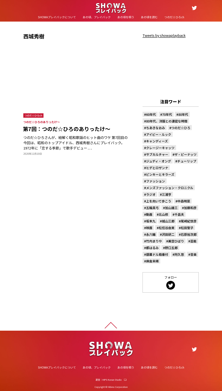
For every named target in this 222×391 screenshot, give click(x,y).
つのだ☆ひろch (174, 17)
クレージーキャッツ (160, 147)
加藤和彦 (190, 207)
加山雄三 (171, 207)
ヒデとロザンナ (157, 167)
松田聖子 (187, 227)
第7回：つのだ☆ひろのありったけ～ (66, 128)
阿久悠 (179, 254)
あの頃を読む (149, 17)
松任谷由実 (166, 227)
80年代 (183, 114)
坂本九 (151, 221)
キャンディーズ (157, 141)
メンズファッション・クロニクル (169, 187)
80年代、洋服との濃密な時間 (166, 121)
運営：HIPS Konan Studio (109, 379)
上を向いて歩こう (158, 201)
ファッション (155, 181)
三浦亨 (166, 194)
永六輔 (151, 234)
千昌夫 (179, 214)
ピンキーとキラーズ (160, 174)
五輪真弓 (152, 207)
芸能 (193, 241)
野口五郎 (171, 247)
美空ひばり (176, 241)
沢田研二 (168, 234)
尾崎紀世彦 (189, 221)
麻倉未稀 (152, 261)
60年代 (151, 114)
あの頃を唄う (125, 17)
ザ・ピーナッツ (185, 154)
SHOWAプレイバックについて (57, 17)
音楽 (193, 254)
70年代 (167, 114)
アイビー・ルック (158, 134)
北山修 (163, 214)
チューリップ (186, 161)
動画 (149, 214)
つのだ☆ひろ (180, 127)
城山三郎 (168, 221)
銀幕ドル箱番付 (157, 254)
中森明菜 (183, 201)
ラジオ (151, 194)
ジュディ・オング (158, 161)
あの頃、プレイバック (97, 17)
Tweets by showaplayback (164, 35)
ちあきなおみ (155, 127)
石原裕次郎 (189, 234)
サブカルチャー (157, 154)
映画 (149, 227)
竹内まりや (154, 241)
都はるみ (152, 247)
